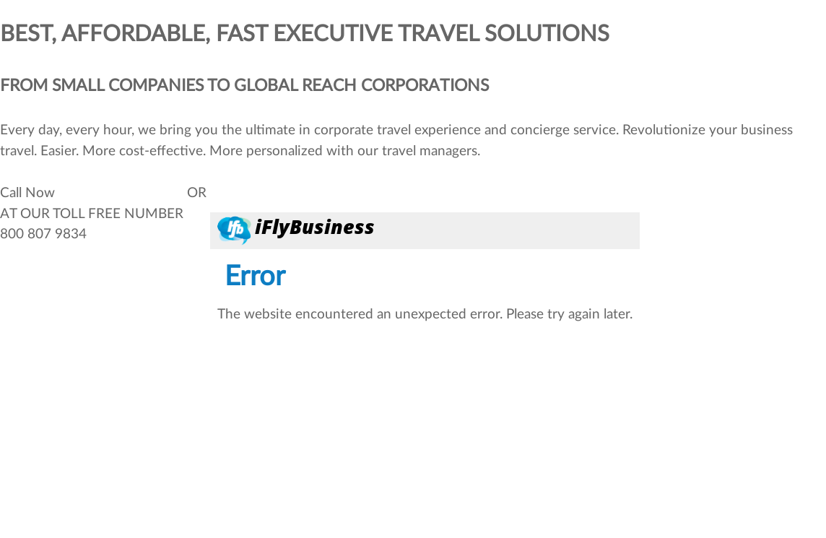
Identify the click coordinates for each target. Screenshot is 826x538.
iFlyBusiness (315, 226)
